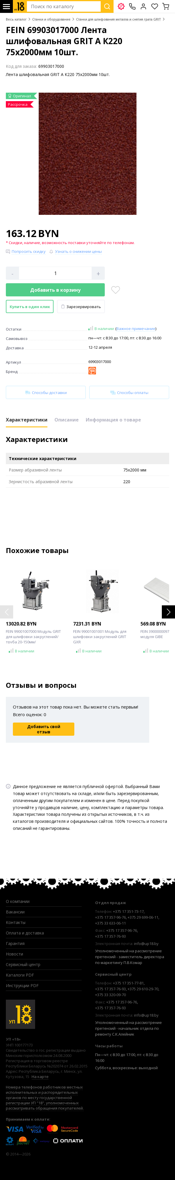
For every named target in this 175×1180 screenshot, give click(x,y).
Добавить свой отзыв (43, 729)
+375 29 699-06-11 (143, 917)
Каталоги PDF (20, 975)
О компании (18, 901)
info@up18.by (146, 943)
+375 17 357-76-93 (110, 936)
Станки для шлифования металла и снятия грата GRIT (118, 19)
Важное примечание (135, 328)
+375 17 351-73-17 (128, 911)
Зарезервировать (81, 306)
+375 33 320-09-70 (110, 994)
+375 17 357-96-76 (110, 917)
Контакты (15, 922)
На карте (40, 1076)
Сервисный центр (23, 964)
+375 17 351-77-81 (128, 983)
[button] (168, 611)
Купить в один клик (30, 306)
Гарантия (15, 943)
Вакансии (15, 912)
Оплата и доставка (25, 933)
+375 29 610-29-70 (143, 988)
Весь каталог (16, 19)
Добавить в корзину (55, 290)
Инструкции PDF (22, 985)
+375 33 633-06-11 (110, 923)
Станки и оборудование (51, 19)
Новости (14, 954)
